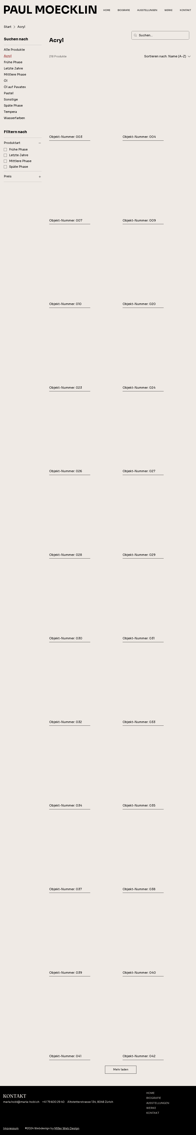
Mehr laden (120, 1069)
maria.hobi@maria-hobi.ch (21, 1102)
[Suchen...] (160, 35)
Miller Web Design (66, 1128)
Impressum (11, 1128)
